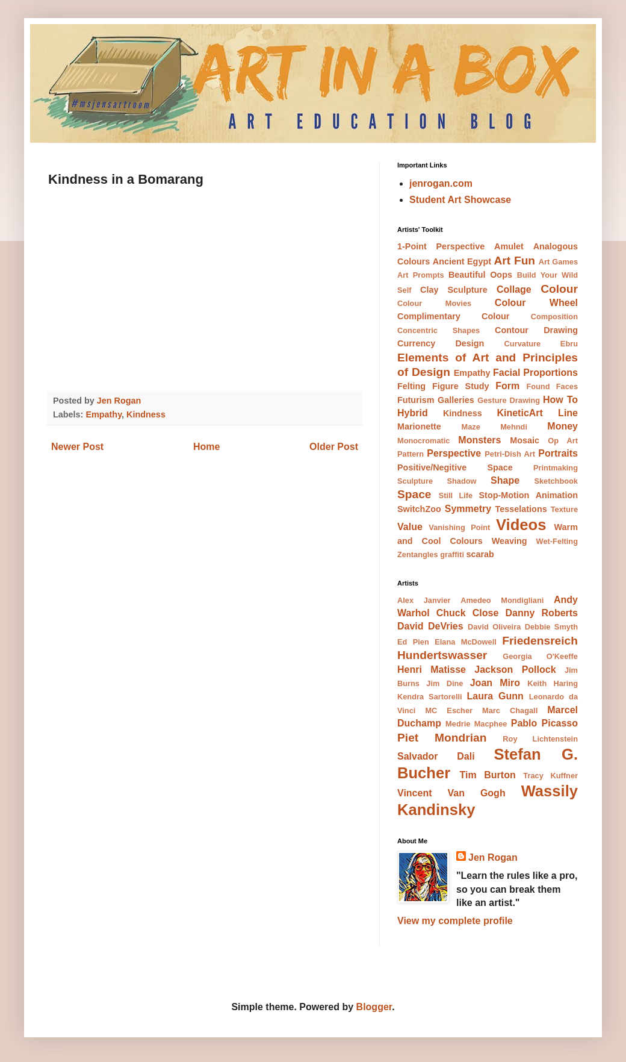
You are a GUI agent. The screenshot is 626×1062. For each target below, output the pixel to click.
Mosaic (524, 440)
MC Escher (449, 710)
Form (507, 386)
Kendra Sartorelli (429, 696)
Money (562, 426)
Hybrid (412, 413)
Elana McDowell (466, 641)
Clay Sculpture (454, 290)
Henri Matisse (431, 669)
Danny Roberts (542, 613)
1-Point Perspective (441, 246)
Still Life (456, 495)
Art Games (558, 261)
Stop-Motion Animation (528, 495)
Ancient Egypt (462, 261)
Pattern (410, 453)
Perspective (454, 453)
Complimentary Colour (453, 316)
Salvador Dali (436, 756)
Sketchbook (556, 481)
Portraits (558, 453)
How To (560, 400)
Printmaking (555, 467)
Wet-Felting (557, 541)
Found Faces (552, 386)
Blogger (374, 1007)
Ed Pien (413, 641)
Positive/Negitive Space (455, 467)
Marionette (419, 426)
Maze (471, 426)
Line (568, 413)
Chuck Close (467, 613)
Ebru (569, 343)
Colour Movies (434, 303)
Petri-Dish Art (510, 453)
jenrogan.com (441, 183)
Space (414, 494)
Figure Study (460, 386)
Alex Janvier (424, 600)
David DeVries (430, 626)
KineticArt (519, 413)
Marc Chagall (510, 710)
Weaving (509, 541)
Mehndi (513, 426)
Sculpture (415, 481)
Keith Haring (552, 683)
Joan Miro (495, 683)
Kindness (146, 414)
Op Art (563, 440)
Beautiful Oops (480, 275)
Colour (559, 289)
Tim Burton (487, 775)
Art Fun (514, 260)
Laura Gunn (495, 696)
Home (206, 447)
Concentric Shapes (438, 330)
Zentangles (417, 554)
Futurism (416, 400)
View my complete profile (455, 921)
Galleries (456, 400)
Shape (505, 480)
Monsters (479, 440)
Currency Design (440, 343)
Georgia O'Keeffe (540, 656)
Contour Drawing (536, 330)
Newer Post (77, 447)
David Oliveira (494, 626)
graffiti (452, 554)
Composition (554, 316)
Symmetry (468, 509)
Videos (521, 524)
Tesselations (521, 509)
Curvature (522, 343)
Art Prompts (420, 275)
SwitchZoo (419, 509)
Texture (564, 509)
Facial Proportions (535, 372)
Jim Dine (444, 683)
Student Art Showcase (460, 200)
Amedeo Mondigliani (502, 600)
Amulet (509, 246)
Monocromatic (423, 440)
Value (410, 527)
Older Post (333, 447)
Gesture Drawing (508, 400)
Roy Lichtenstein (540, 738)
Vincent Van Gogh (451, 793)
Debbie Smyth (551, 626)
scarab (480, 554)
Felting (411, 386)
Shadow (462, 481)
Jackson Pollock (515, 669)
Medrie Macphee (476, 723)
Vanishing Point (459, 527)
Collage (514, 289)
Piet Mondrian (441, 737)
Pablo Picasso (544, 723)
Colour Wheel (536, 303)
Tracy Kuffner (550, 775)
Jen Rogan (493, 857)
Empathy (103, 414)
